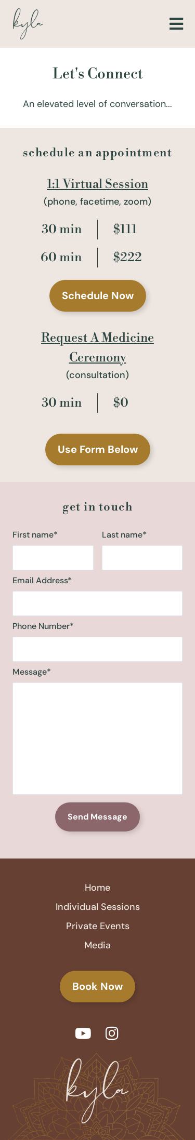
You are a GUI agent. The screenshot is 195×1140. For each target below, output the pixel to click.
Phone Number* (97, 641)
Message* (97, 732)
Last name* (142, 549)
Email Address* (97, 595)
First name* (53, 549)
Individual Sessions (98, 907)
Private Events (97, 926)
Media (97, 945)
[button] (176, 24)
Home (97, 887)
